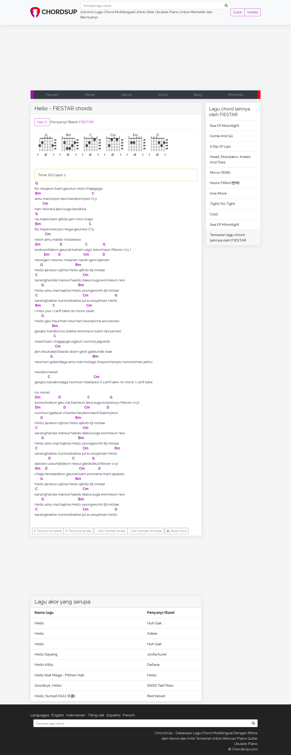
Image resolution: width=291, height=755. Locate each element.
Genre (126, 94)
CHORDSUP (53, 12)
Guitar (237, 12)
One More (218, 193)
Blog (198, 94)
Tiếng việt (96, 715)
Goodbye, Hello (48, 685)
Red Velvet (156, 696)
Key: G (42, 122)
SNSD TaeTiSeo (160, 685)
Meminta (235, 94)
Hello (39, 623)
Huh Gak (154, 623)
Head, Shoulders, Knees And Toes (230, 159)
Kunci (163, 94)
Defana (153, 664)
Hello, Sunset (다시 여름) (55, 696)
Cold (214, 214)
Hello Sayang (46, 654)
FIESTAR (86, 122)
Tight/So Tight (222, 203)
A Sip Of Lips (220, 146)
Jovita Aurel (157, 654)
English (57, 715)
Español (113, 715)
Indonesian (75, 715)
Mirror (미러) (220, 172)
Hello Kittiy (44, 664)
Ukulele (252, 12)
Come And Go (221, 136)
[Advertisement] (145, 58)
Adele (152, 633)
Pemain (52, 94)
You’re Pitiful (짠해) (225, 183)
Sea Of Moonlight (224, 125)
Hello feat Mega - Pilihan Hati (59, 675)
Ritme (90, 94)
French (129, 715)
